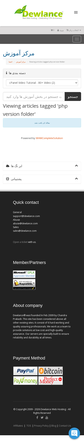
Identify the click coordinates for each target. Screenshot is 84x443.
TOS (29, 425)
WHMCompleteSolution (49, 138)
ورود (60, 30)
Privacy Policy (41, 425)
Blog (53, 425)
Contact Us (65, 425)
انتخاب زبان (73, 30)
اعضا (10, 62)
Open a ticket (20, 242)
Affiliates (18, 425)
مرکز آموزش (21, 62)
